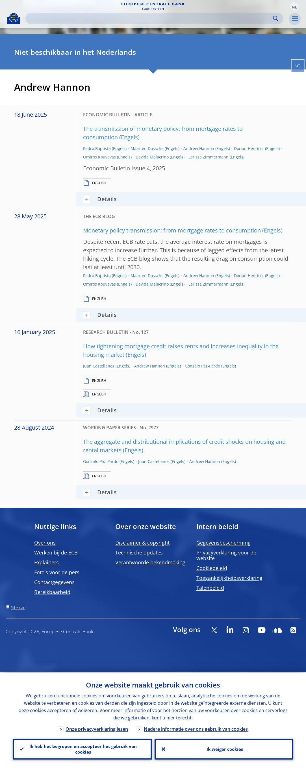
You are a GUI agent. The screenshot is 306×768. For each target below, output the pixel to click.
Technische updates (139, 552)
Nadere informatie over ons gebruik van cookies (196, 728)
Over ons (45, 542)
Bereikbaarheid (52, 592)
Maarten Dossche (147, 148)
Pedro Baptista (97, 148)
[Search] (150, 18)
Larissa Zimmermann (208, 157)
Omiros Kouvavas (99, 157)
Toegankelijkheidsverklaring (229, 578)
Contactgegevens (54, 582)
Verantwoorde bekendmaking (150, 562)
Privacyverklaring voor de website (226, 555)
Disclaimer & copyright (142, 542)
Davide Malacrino (152, 157)
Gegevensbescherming (223, 542)
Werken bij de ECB (56, 552)
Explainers (46, 562)
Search (275, 18)
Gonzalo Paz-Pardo (202, 366)
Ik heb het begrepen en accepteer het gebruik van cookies (82, 748)
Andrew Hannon (198, 148)
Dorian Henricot (249, 148)
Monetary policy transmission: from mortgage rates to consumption (172, 230)
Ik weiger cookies (224, 748)
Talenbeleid (210, 587)
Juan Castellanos (98, 366)
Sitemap (18, 607)
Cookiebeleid (211, 568)
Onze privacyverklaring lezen (97, 728)
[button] (294, 6)
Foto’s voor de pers (56, 572)
